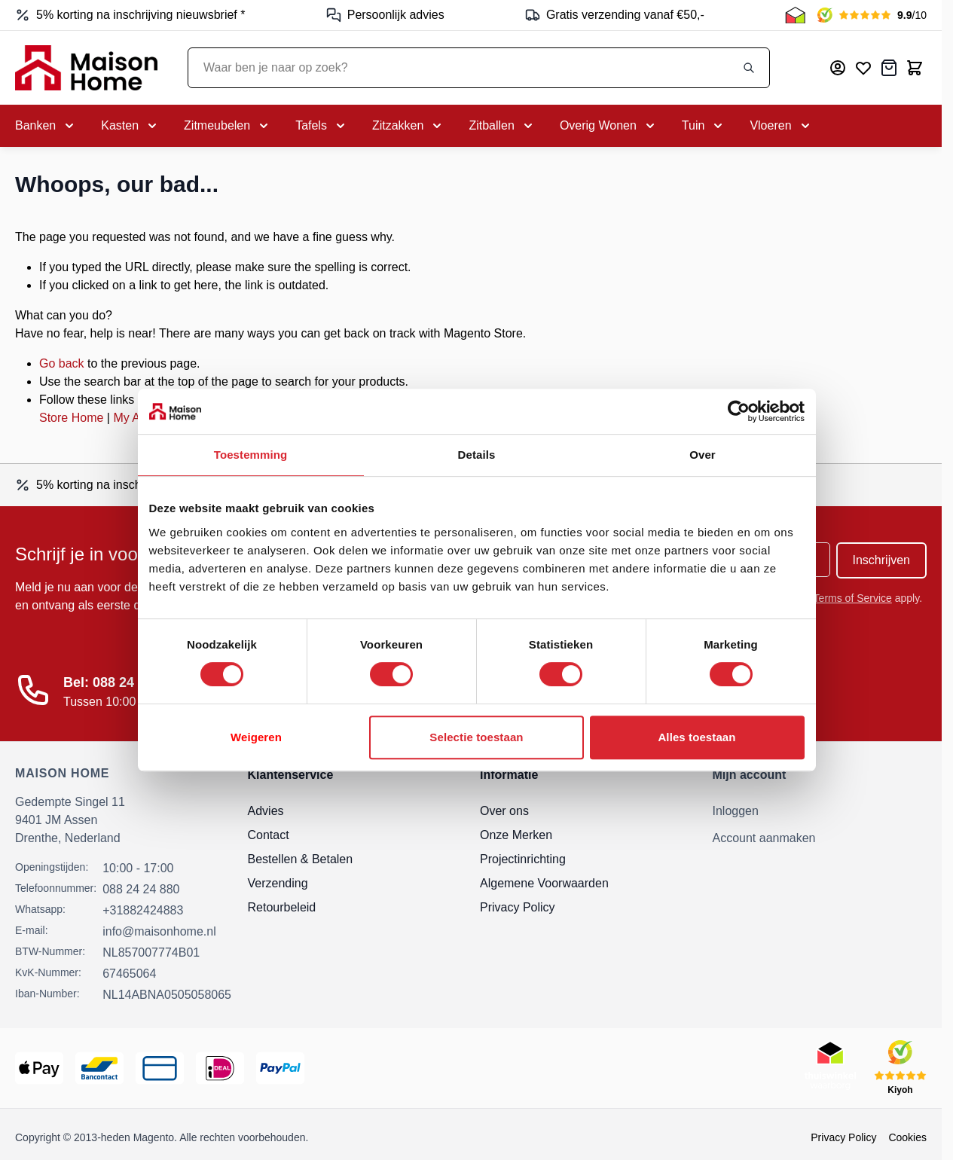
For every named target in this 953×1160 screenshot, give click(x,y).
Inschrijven (881, 560)
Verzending (278, 883)
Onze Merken (516, 835)
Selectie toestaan (476, 737)
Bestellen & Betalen (300, 859)
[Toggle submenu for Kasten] (130, 125)
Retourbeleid (282, 907)
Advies (266, 810)
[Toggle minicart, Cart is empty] (915, 68)
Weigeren (256, 737)
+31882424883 (142, 910)
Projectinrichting (523, 859)
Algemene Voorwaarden (544, 883)
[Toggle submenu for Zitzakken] (408, 125)
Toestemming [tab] (251, 454)
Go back (61, 363)
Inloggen (736, 810)
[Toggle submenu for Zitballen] (502, 125)
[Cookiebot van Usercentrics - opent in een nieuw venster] (739, 411)
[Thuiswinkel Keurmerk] (795, 15)
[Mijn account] (838, 68)
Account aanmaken (764, 838)
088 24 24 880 (140, 889)
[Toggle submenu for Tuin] (704, 125)
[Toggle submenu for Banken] (46, 125)
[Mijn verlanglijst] (863, 68)
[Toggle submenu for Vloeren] (781, 125)
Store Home (71, 417)
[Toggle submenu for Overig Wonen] (609, 125)
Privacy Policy (517, 907)
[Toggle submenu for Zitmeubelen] (227, 125)
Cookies (907, 1137)
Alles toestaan (696, 737)
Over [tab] (702, 454)
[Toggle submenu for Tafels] (321, 125)
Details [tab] (477, 454)
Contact (268, 835)
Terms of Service (853, 598)
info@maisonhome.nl (159, 931)
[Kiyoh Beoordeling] (872, 15)
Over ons (504, 810)
